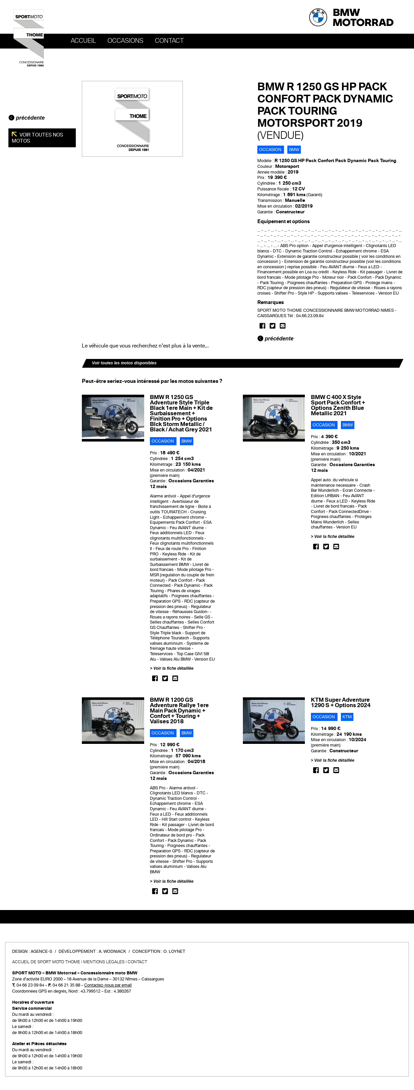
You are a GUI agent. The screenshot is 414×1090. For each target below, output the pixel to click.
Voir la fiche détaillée (173, 668)
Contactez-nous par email (108, 985)
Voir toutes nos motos (37, 138)
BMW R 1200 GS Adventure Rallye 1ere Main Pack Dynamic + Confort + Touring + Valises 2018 (179, 711)
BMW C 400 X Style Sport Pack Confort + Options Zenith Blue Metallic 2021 (338, 405)
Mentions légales (104, 962)
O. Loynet (174, 951)
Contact (169, 41)
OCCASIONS (125, 41)
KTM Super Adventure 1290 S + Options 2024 (341, 702)
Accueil (83, 41)
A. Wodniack (112, 951)
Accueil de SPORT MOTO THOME (46, 962)
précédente (26, 118)
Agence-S (41, 951)
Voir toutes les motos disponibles (124, 363)
